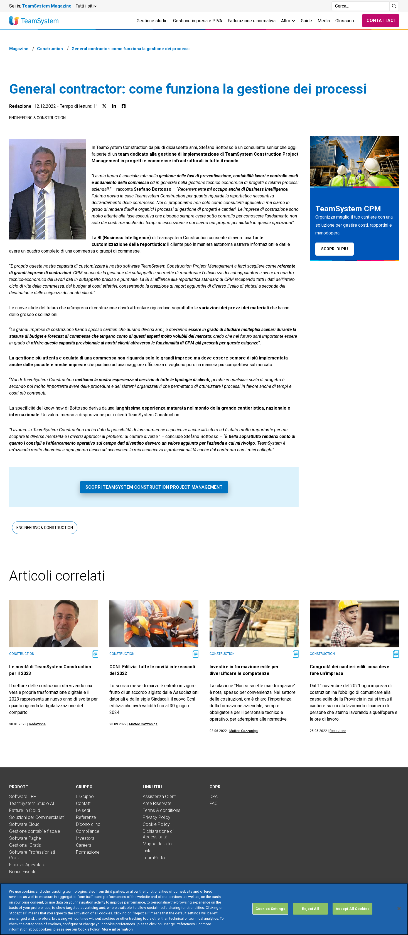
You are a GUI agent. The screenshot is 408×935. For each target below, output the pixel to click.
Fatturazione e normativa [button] (252, 20)
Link (146, 850)
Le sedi (83, 810)
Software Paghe (25, 838)
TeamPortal (154, 857)
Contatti (83, 803)
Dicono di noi (88, 824)
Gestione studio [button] (152, 20)
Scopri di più (334, 249)
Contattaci (381, 20)
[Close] (399, 908)
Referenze (86, 817)
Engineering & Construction (37, 118)
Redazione (20, 106)
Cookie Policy (156, 824)
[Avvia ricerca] (394, 6)
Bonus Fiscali (22, 871)
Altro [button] (288, 20)
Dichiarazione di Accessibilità (158, 834)
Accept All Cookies (352, 909)
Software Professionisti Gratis (32, 855)
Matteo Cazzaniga (143, 724)
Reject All (310, 909)
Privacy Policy (156, 817)
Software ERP (22, 796)
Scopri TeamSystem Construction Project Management (154, 487)
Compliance (87, 831)
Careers (83, 845)
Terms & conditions (161, 810)
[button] (86, 6)
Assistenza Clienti (159, 796)
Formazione (88, 852)
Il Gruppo (85, 796)
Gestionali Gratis (25, 845)
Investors (85, 838)
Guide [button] (306, 20)
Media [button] (324, 20)
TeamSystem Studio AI (31, 803)
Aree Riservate (157, 803)
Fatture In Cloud (24, 810)
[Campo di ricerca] (360, 6)
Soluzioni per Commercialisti (37, 817)
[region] (204, 909)
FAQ (214, 803)
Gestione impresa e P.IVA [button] (197, 20)
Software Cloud (24, 824)
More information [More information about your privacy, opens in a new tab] (117, 929)
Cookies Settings (270, 909)
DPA (214, 796)
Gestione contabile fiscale (34, 831)
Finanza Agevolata (27, 864)
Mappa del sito (157, 843)
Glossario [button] (344, 20)
